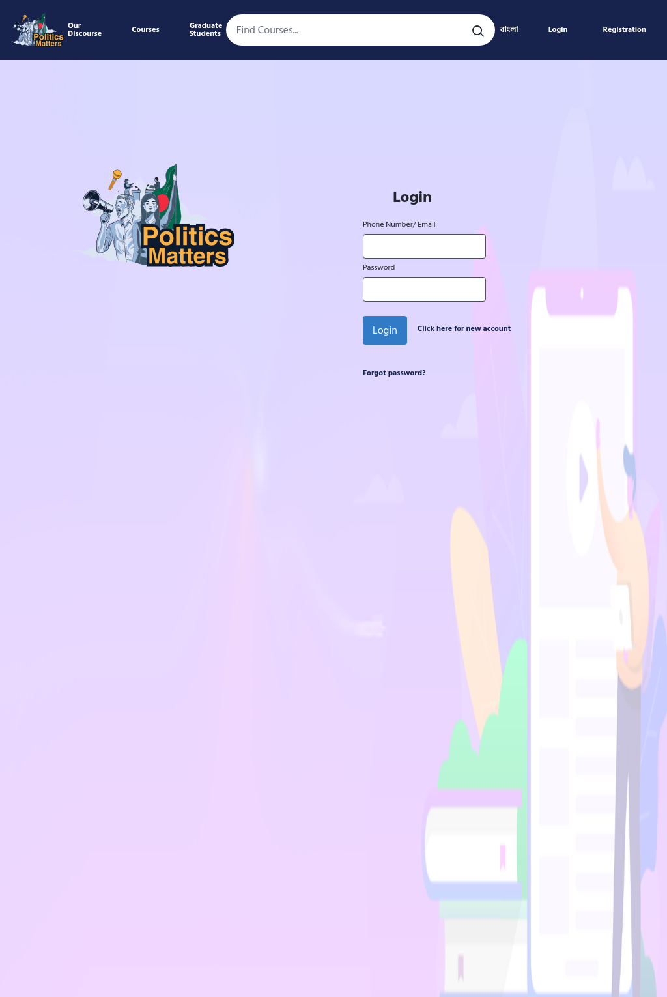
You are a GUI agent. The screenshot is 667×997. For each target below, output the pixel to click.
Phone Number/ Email (399, 225)
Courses (145, 29)
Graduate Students (206, 30)
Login (558, 29)
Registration (624, 29)
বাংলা (509, 29)
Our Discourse (85, 30)
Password (379, 268)
